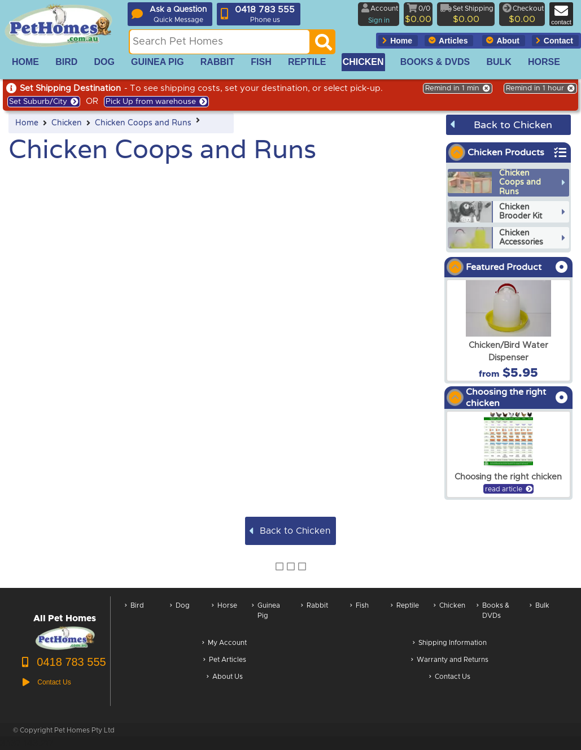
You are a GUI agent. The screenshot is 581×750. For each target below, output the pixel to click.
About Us (225, 677)
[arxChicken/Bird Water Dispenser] (508, 330)
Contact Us (449, 677)
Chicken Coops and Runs (143, 123)
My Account (224, 643)
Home (26, 123)
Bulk (539, 616)
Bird (134, 616)
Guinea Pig (266, 616)
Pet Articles (224, 660)
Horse (224, 616)
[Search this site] (219, 42)
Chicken (66, 123)
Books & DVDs (493, 616)
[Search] (323, 45)
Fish (359, 616)
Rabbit (314, 616)
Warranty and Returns (449, 660)
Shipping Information (450, 643)
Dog (180, 616)
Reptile (405, 616)
